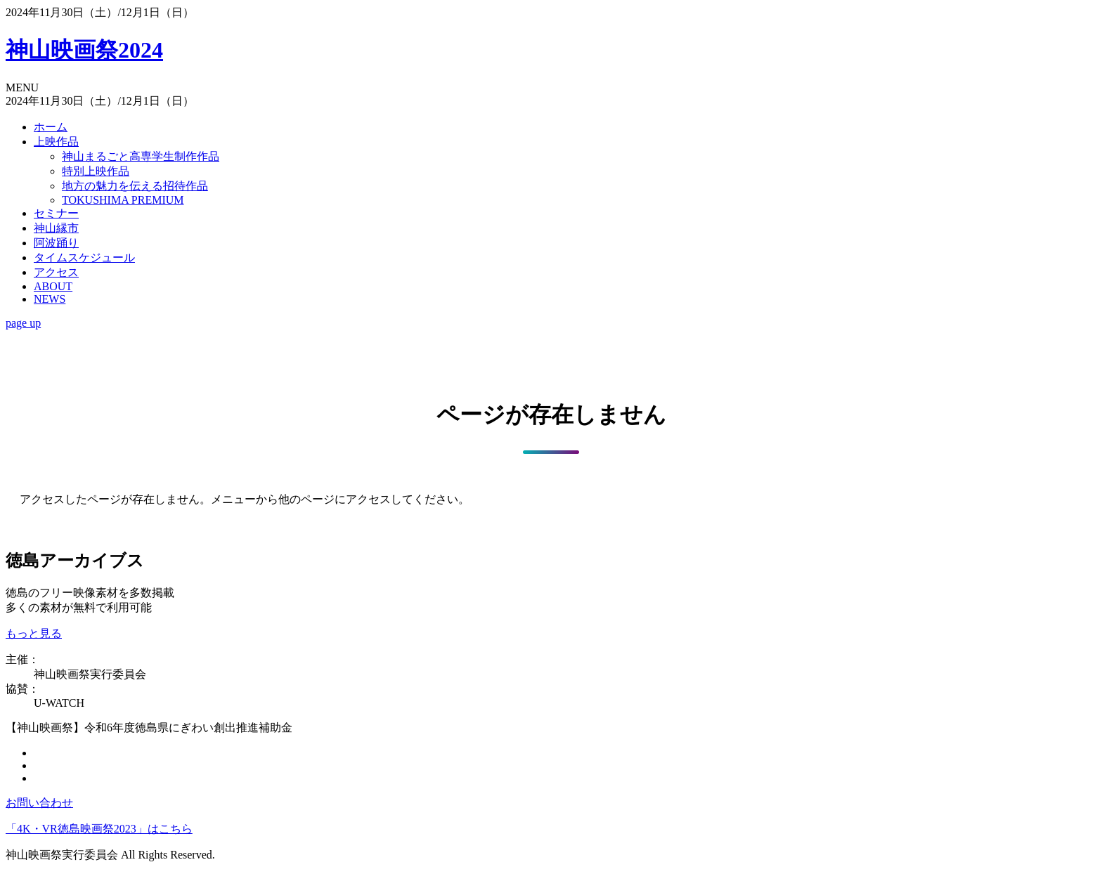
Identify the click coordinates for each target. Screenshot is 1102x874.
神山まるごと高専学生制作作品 (140, 156)
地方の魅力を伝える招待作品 (135, 186)
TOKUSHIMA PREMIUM (123, 200)
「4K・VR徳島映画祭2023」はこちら (99, 829)
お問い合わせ (39, 803)
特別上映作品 (95, 171)
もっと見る (34, 633)
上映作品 (56, 142)
